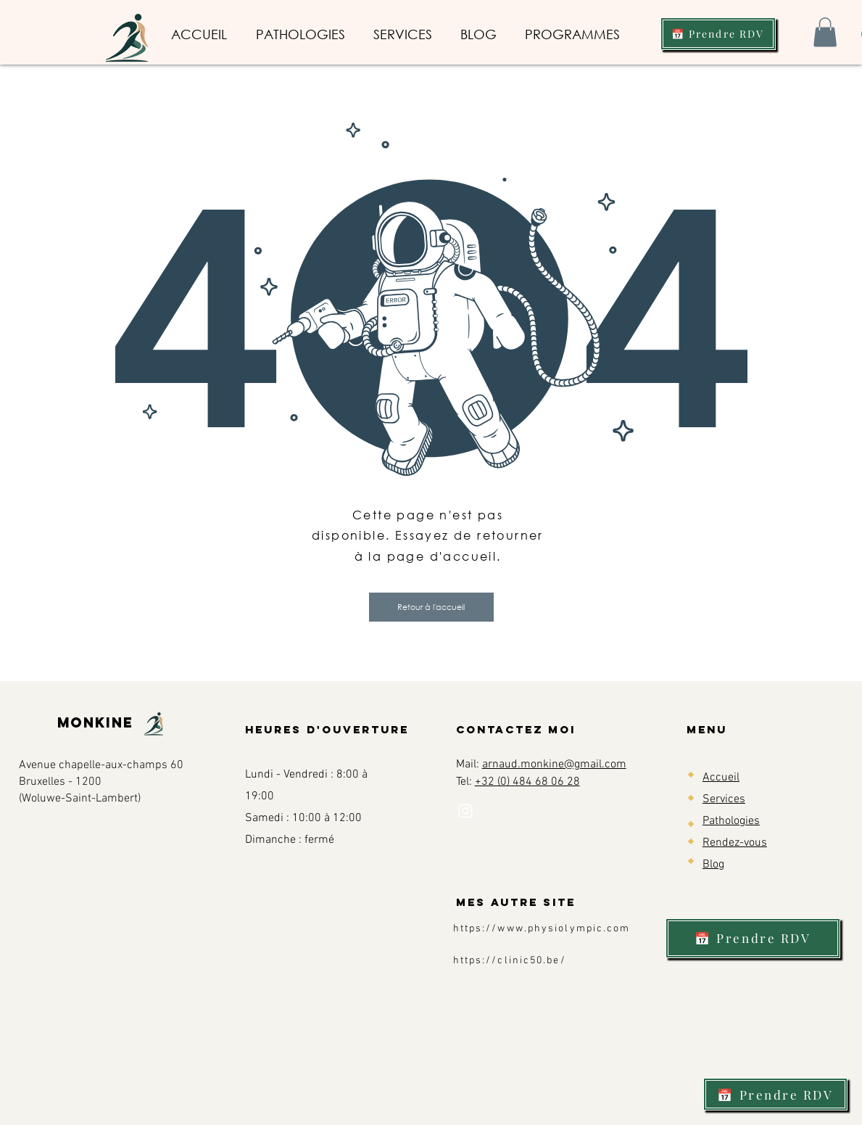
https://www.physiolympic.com (542, 929)
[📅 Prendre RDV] (718, 33)
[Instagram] (465, 810)
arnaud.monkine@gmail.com (554, 764)
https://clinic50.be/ (509, 961)
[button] (825, 32)
